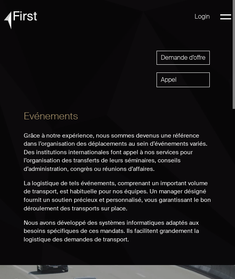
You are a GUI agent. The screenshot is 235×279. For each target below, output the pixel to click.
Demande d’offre (183, 57)
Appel (168, 80)
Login (202, 16)
